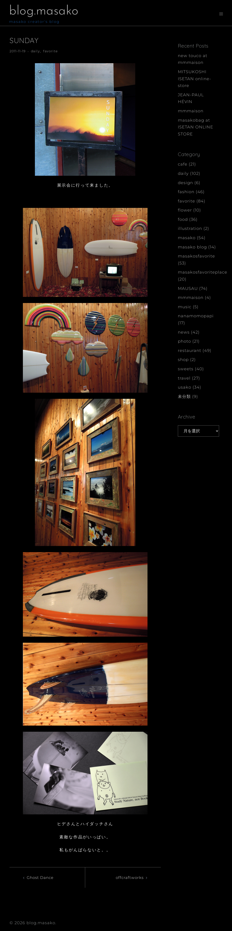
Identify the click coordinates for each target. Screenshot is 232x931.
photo (184, 341)
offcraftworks (129, 877)
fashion (186, 191)
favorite (50, 51)
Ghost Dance (41, 877)
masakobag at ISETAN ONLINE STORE (195, 127)
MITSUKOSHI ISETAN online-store (194, 78)
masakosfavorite (196, 256)
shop (183, 359)
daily (35, 51)
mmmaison (190, 110)
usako (184, 387)
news (184, 332)
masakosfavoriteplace (202, 272)
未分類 (184, 396)
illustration (190, 228)
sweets (185, 368)
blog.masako (45, 11)
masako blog (192, 247)
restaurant (189, 350)
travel (184, 378)
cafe (182, 164)
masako (187, 237)
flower (185, 210)
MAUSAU (188, 288)
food (183, 219)
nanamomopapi (196, 315)
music (184, 306)
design (185, 182)
